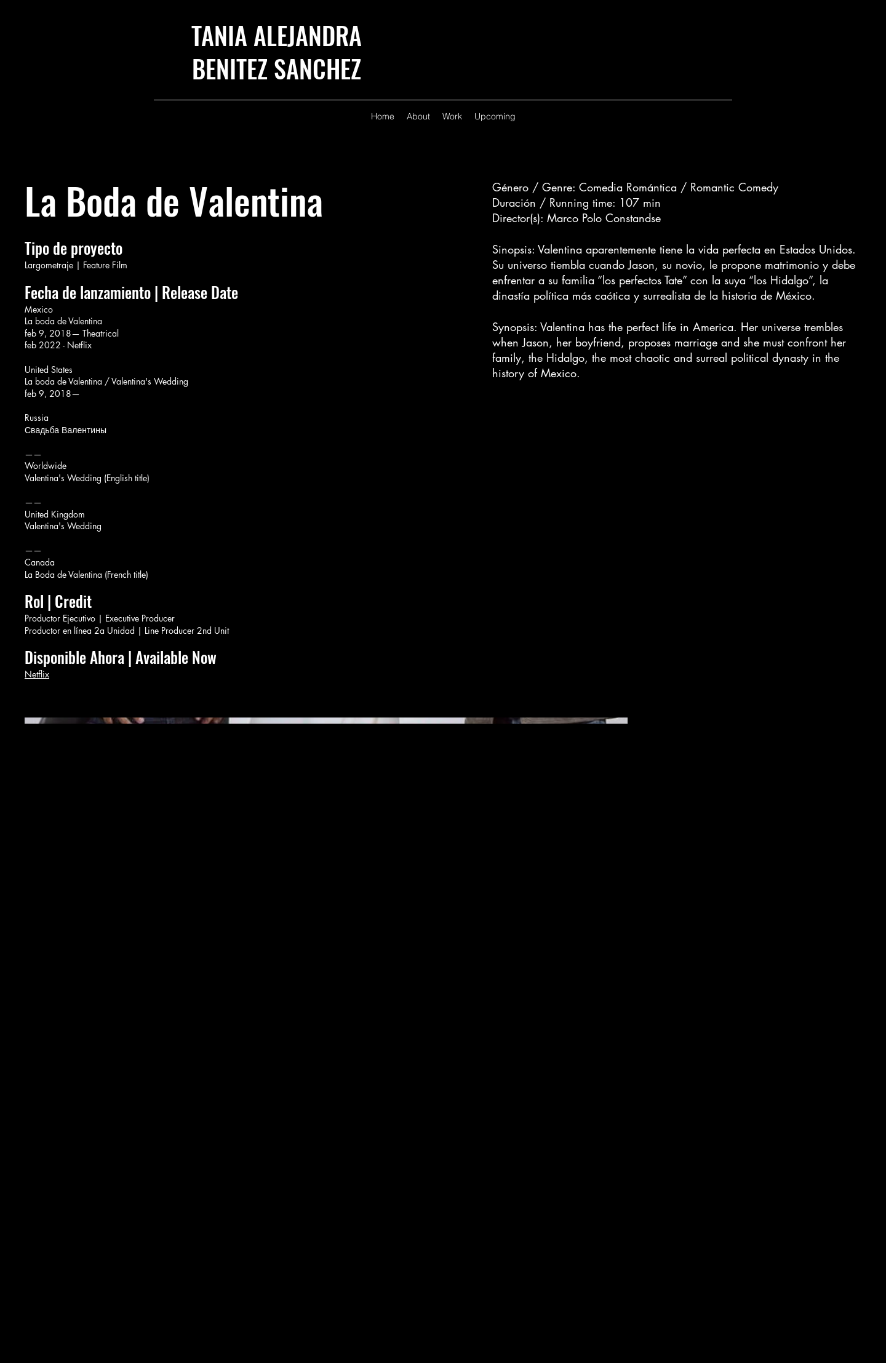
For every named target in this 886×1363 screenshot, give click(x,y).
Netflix (37, 674)
